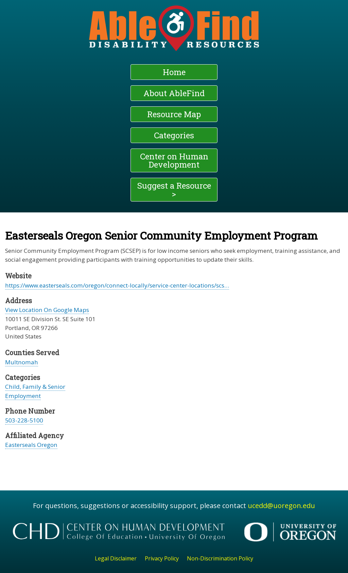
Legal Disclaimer (116, 558)
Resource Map (174, 114)
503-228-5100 (24, 420)
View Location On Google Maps (47, 310)
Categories (174, 135)
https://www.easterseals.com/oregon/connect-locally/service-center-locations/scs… (117, 285)
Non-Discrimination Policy (220, 558)
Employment (23, 396)
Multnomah (21, 362)
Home (174, 72)
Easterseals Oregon (31, 445)
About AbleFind (174, 93)
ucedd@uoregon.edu (281, 505)
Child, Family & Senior (35, 386)
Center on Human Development (174, 160)
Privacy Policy (162, 558)
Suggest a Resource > (174, 189)
